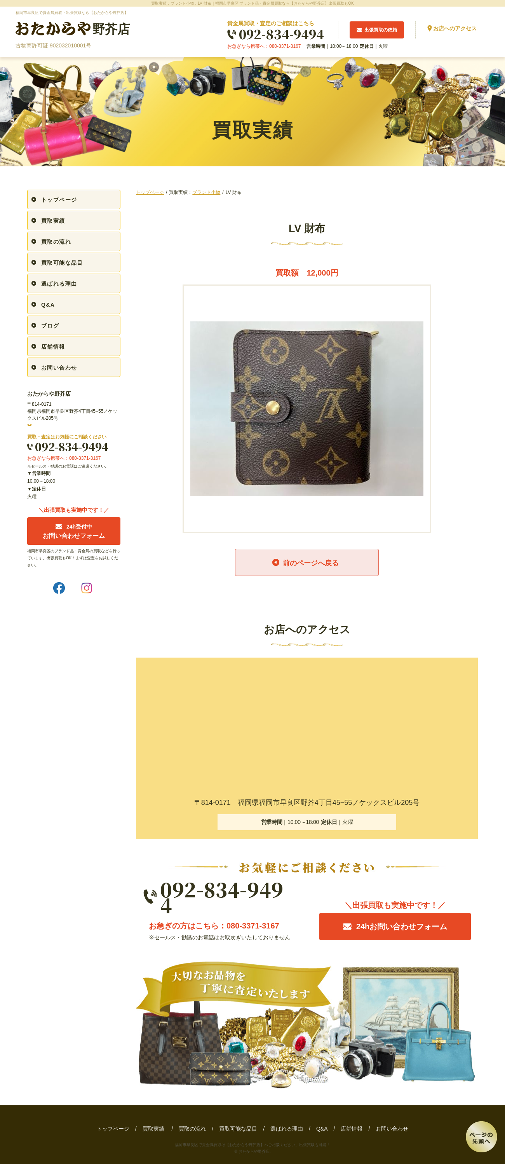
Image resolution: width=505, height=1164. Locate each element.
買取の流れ (56, 242)
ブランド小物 (206, 192)
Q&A (48, 305)
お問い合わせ (59, 368)
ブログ (50, 326)
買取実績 (53, 221)
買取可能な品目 (62, 263)
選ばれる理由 (59, 284)
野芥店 (73, 29)
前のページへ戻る (311, 563)
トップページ (150, 192)
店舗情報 (53, 347)
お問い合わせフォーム (74, 531)
